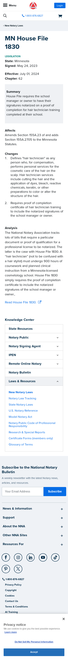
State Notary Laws (21, 404)
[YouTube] (43, 556)
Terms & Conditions (16, 606)
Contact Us (11, 601)
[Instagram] (18, 556)
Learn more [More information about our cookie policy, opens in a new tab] (11, 632)
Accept (34, 652)
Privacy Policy (13, 584)
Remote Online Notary (25, 364)
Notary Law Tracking (22, 398)
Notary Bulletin (20, 372)
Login (60, 5)
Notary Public (19, 337)
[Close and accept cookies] (64, 619)
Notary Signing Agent (25, 346)
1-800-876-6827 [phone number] (34, 15)
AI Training (11, 612)
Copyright (11, 590)
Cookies (10, 595)
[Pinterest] (6, 567)
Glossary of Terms (21, 444)
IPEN (12, 355)
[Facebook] (6, 556)
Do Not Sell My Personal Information (34, 641)
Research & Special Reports (27, 432)
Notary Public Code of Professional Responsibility (32, 424)
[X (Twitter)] (18, 567)
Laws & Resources (22, 381)
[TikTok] (55, 556)
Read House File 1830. (20, 302)
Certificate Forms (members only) (31, 438)
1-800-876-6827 (14, 579)
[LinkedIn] (31, 556)
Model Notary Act (20, 417)
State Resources (21, 329)
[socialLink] (6, 559)
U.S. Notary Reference (23, 410)
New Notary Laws (14, 25)
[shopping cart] (56, 16)
